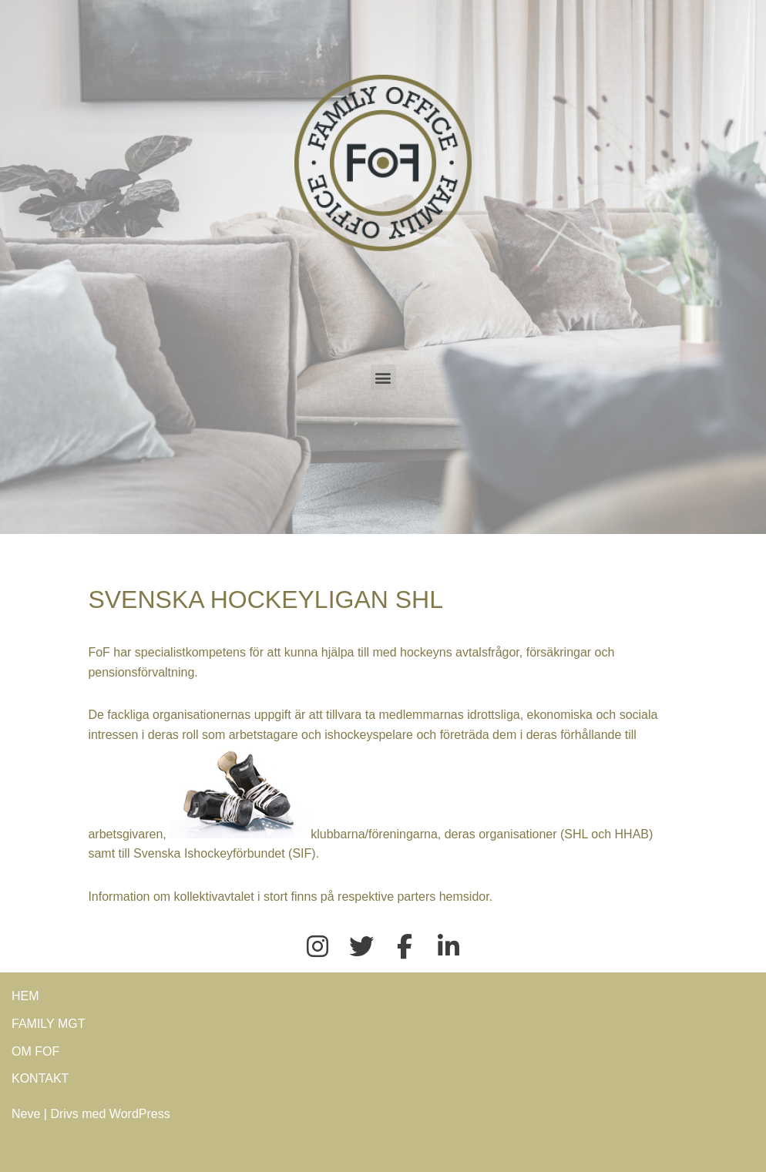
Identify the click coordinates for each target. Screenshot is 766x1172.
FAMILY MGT (48, 1023)
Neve (26, 1113)
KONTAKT (40, 1078)
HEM (25, 995)
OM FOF (35, 1051)
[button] (383, 377)
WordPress (139, 1113)
